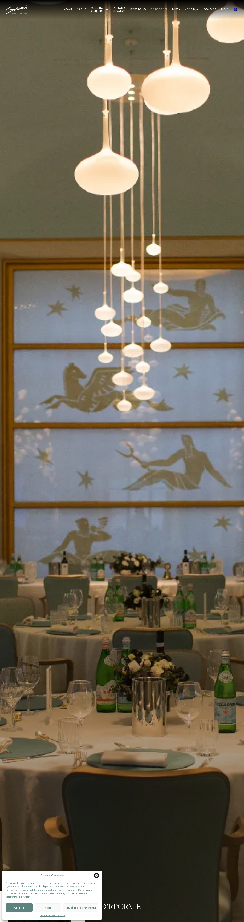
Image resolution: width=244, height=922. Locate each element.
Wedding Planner (99, 9)
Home (68, 9)
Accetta (19, 907)
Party (176, 9)
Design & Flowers (119, 9)
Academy (191, 9)
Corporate (159, 9)
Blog (224, 9)
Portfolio (138, 9)
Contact (209, 9)
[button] (96, 875)
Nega (48, 907)
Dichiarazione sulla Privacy (53, 915)
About (81, 9)
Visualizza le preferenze (80, 907)
